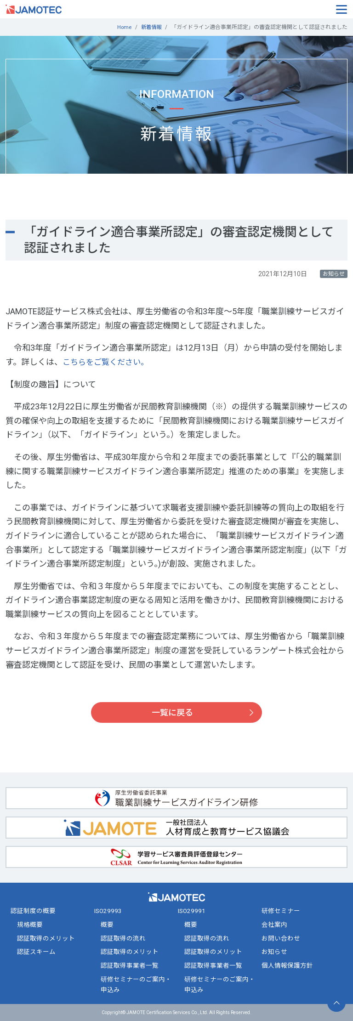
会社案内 (274, 924)
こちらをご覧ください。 (108, 362)
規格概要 (30, 924)
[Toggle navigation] (341, 9)
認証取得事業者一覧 (130, 965)
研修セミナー (281, 910)
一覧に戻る (172, 712)
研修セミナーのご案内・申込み (136, 984)
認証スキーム (36, 951)
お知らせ (274, 951)
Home (122, 27)
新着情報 (150, 27)
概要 (107, 924)
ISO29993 (108, 910)
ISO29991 (191, 910)
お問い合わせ (281, 938)
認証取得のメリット (46, 938)
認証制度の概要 (33, 910)
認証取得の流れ (123, 938)
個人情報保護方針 (287, 965)
